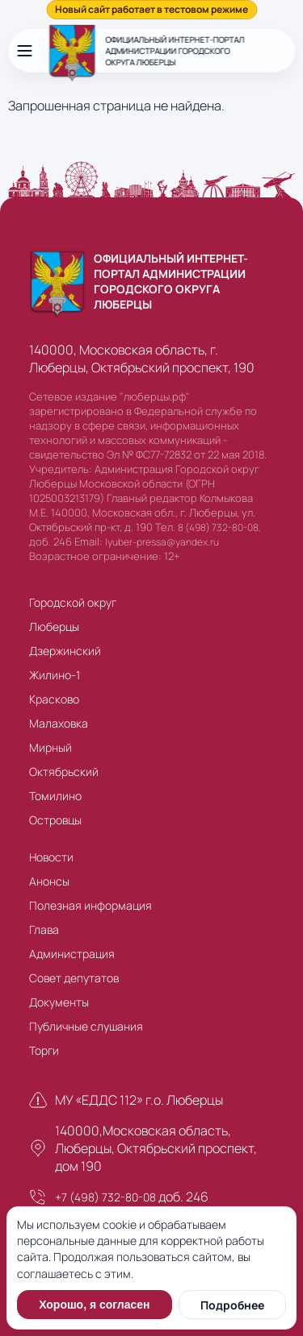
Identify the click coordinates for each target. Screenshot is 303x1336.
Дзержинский (65, 650)
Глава (44, 929)
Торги (44, 1050)
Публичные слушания (86, 1026)
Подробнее (232, 1305)
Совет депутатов (74, 977)
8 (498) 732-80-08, (219, 527)
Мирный (50, 747)
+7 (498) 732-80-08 (105, 1197)
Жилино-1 (54, 675)
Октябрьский (64, 771)
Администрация (72, 953)
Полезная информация (90, 905)
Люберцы (54, 626)
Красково (54, 699)
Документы (59, 1002)
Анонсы (49, 881)
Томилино (55, 795)
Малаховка (58, 723)
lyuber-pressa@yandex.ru (162, 542)
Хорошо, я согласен (94, 1304)
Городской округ (72, 602)
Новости (51, 857)
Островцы (55, 820)
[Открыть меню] (24, 51)
